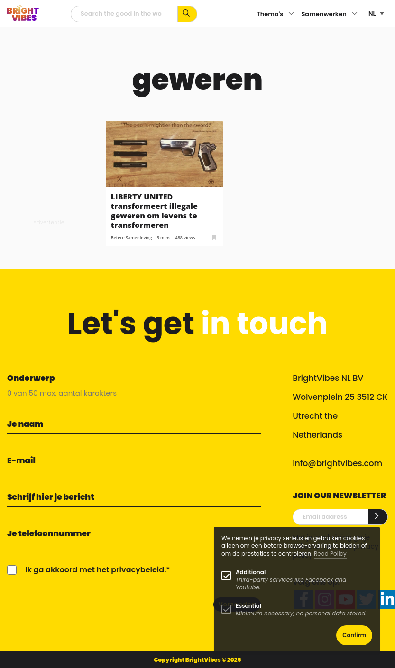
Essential (248, 606)
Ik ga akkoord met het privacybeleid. (95, 569)
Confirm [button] (354, 635)
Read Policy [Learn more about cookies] (330, 554)
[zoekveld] (124, 14)
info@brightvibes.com (337, 463)
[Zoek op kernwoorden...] (187, 14)
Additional (251, 572)
